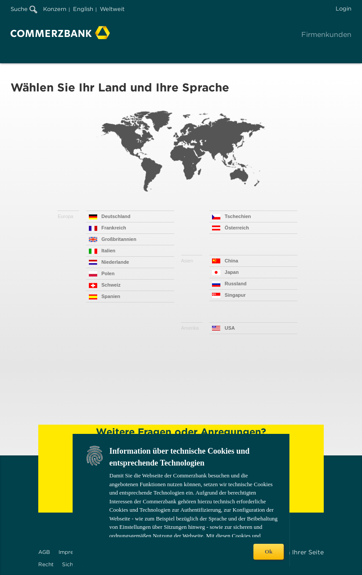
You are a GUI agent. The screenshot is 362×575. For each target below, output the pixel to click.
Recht (46, 564)
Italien (109, 250)
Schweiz (111, 285)
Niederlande (115, 262)
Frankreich (114, 227)
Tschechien (238, 216)
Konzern (54, 9)
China (231, 260)
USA (230, 328)
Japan (232, 272)
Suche (24, 9)
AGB (44, 552)
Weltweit (112, 9)
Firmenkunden (326, 34)
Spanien (111, 296)
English (83, 9)
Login (343, 8)
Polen (108, 273)
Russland (236, 283)
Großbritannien (119, 239)
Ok (268, 551)
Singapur (235, 295)
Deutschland (116, 216)
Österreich (237, 227)
